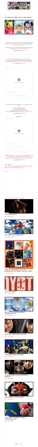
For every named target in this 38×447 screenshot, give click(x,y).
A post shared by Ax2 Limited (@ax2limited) (19, 146)
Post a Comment (11, 216)
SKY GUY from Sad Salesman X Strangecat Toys (15, 313)
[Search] (32, 3)
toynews (10, 167)
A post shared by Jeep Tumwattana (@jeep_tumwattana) (19, 95)
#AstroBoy (24, 104)
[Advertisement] (19, 431)
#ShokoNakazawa (8, 60)
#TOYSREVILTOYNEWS (9, 42)
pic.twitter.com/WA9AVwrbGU (27, 61)
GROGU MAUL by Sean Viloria (14, 397)
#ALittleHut (21, 156)
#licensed (17, 111)
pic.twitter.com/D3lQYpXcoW (24, 48)
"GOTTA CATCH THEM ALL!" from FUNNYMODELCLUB (15, 418)
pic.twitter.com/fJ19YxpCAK (27, 111)
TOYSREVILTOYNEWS (16, 167)
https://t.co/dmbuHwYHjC (17, 155)
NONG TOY (7, 167)
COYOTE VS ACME (10, 291)
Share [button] (6, 164)
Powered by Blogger (19, 444)
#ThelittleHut (28, 59)
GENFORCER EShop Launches (14, 354)
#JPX (17, 156)
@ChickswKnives (20, 45)
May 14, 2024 (23, 50)
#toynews (16, 48)
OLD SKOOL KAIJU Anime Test (14, 235)
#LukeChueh (14, 47)
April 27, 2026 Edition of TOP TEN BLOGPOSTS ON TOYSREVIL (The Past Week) (18, 270)
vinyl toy (22, 167)
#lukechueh (14, 156)
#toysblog (19, 61)
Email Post (9, 164)
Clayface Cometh (11, 214)
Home (9, 10)
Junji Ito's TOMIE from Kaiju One (15, 334)
